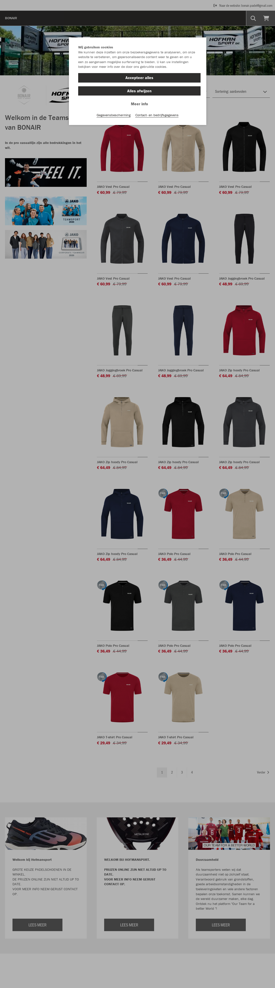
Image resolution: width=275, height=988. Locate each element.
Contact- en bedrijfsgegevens (157, 115)
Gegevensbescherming (114, 115)
